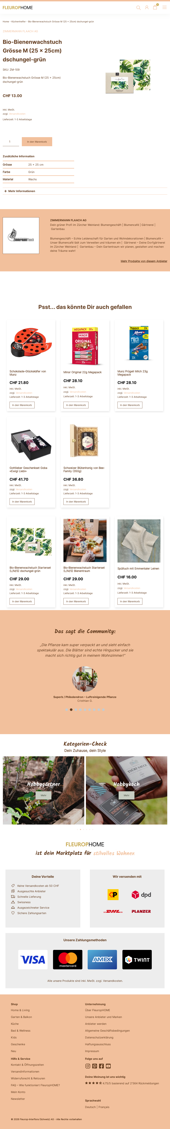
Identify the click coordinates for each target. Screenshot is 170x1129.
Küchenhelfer (18, 21)
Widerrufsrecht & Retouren (28, 1078)
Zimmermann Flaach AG (20, 31)
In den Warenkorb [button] (22, 405)
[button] (66, 709)
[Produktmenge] (11, 141)
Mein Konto (18, 1092)
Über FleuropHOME (97, 1010)
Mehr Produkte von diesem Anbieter (144, 261)
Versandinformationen (25, 1071)
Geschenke (18, 1044)
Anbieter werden (95, 1023)
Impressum (92, 1051)
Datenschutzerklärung (99, 1037)
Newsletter (18, 1099)
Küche (15, 1023)
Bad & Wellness (20, 1030)
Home (6, 21)
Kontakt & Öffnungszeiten (27, 1064)
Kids (14, 1037)
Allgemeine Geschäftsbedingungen (107, 1030)
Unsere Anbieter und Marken (103, 1017)
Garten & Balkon (21, 1017)
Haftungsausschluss (98, 1044)
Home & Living (20, 1010)
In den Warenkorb (37, 141)
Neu (13, 1051)
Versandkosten (17, 113)
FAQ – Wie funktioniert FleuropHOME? (35, 1085)
